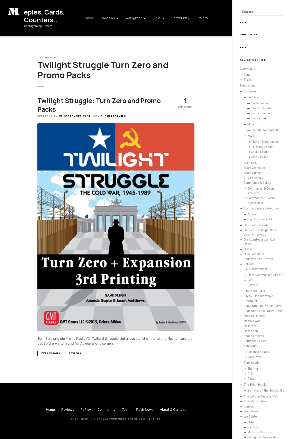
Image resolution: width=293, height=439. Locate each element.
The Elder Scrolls (255, 384)
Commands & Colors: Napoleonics (261, 200)
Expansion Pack (258, 352)
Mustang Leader (262, 147)
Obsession (251, 331)
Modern (252, 124)
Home (89, 18)
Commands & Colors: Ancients (261, 191)
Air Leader (251, 91)
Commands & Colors (257, 183)
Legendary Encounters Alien (263, 311)
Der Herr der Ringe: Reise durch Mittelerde (260, 232)
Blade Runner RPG (256, 173)
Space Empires (254, 336)
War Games (251, 411)
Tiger (250, 378)
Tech (125, 410)
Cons (247, 75)
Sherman (253, 368)
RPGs (157, 18)
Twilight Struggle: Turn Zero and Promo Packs (99, 105)
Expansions (50, 353)
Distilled (249, 249)
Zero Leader (259, 157)
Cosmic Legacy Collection (261, 208)
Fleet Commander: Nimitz (264, 275)
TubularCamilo (113, 116)
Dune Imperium (254, 254)
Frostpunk (251, 301)
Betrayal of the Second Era (266, 390)
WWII (250, 136)
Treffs (248, 79)
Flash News (144, 410)
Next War (250, 326)
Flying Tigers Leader (265, 142)
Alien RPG (250, 163)
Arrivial (252, 214)
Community (180, 18)
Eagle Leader (260, 103)
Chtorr (251, 422)
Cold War (253, 97)
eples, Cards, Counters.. (44, 16)
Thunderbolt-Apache (265, 130)
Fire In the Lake (254, 291)
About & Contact (173, 410)
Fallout (248, 264)
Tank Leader (252, 363)
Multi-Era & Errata (259, 432)
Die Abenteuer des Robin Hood (260, 242)
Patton (252, 285)
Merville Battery (255, 316)
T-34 (250, 374)
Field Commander (255, 269)
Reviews (108, 18)
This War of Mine (255, 401)
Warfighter (134, 18)
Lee (250, 280)
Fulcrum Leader (262, 108)
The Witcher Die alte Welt (261, 396)
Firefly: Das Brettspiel (259, 296)
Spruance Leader (255, 341)
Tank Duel (250, 346)
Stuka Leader (260, 152)
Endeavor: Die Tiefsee (259, 259)
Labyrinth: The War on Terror (263, 306)
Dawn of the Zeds (256, 225)
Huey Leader (259, 118)
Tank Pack (254, 357)
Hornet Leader (261, 113)
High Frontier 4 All (259, 219)
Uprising (249, 406)
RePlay (203, 18)
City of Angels (253, 178)
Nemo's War (252, 321)
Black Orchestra (255, 168)
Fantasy (253, 427)
